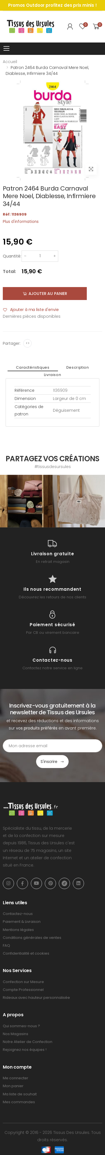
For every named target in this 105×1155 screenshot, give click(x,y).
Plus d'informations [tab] (21, 221)
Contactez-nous (18, 913)
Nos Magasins (15, 1034)
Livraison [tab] (52, 374)
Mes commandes (19, 1102)
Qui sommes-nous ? (21, 1026)
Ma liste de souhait (20, 1094)
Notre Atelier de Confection (27, 1041)
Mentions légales (18, 929)
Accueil (10, 61)
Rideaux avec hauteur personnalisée (36, 997)
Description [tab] (77, 367)
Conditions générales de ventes (32, 937)
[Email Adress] (52, 745)
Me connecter (15, 1078)
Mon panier (13, 1086)
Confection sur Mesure (23, 981)
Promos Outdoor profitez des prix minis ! (52, 5)
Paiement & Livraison (22, 921)
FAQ (6, 945)
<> (27, 343)
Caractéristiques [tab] (32, 367)
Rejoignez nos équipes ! (24, 1049)
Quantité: (12, 256)
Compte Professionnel (23, 989)
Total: (9, 271)
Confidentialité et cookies (26, 953)
